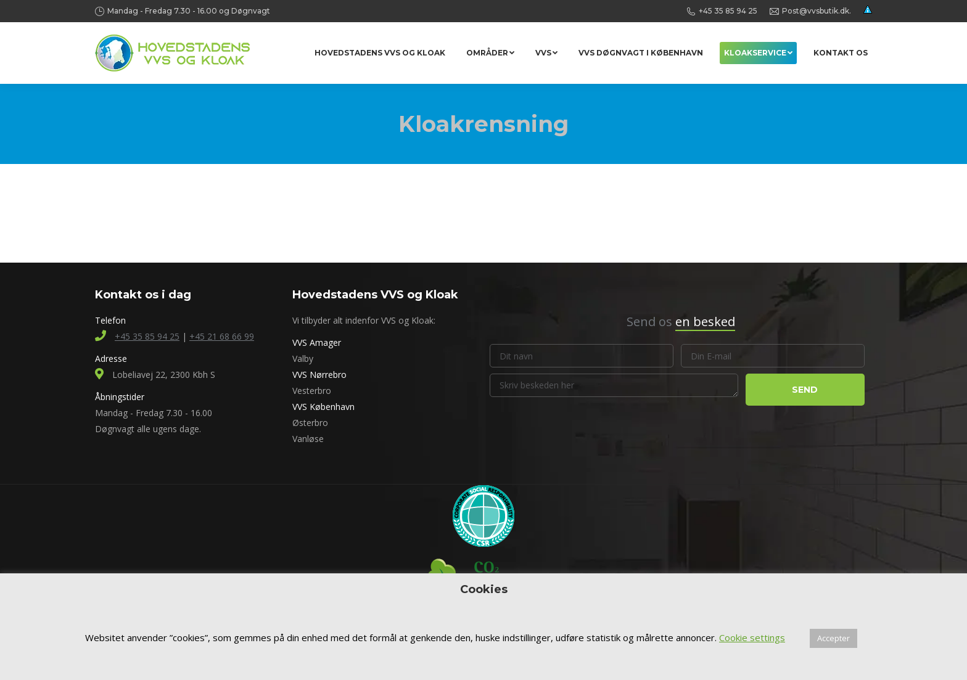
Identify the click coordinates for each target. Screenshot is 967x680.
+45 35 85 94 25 (728, 10)
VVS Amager (316, 342)
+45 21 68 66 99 (221, 336)
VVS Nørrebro (319, 374)
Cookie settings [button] (752, 637)
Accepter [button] (833, 638)
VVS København (323, 406)
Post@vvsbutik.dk (815, 10)
